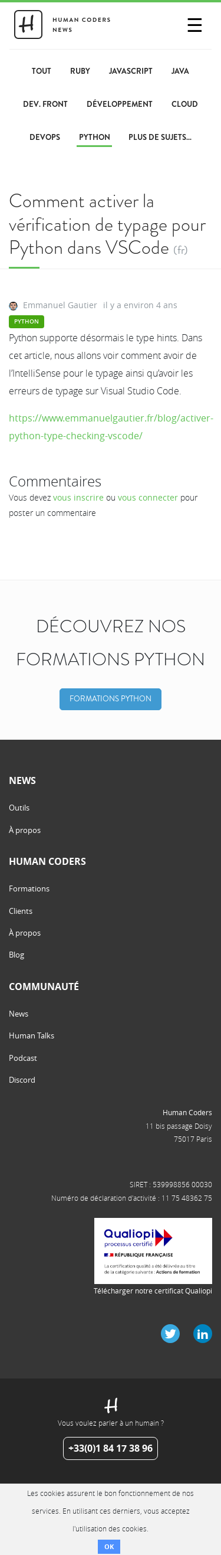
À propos (25, 830)
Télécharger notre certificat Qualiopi (153, 1290)
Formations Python (110, 699)
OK (109, 1546)
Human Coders (187, 1112)
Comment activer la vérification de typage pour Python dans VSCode (107, 224)
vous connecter (148, 497)
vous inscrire (78, 497)
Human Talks (31, 1035)
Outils (19, 807)
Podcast (23, 1058)
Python (26, 321)
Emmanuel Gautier (60, 305)
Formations (29, 888)
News (18, 1013)
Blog (16, 954)
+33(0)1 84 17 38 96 (110, 1448)
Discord (22, 1079)
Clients (20, 911)
